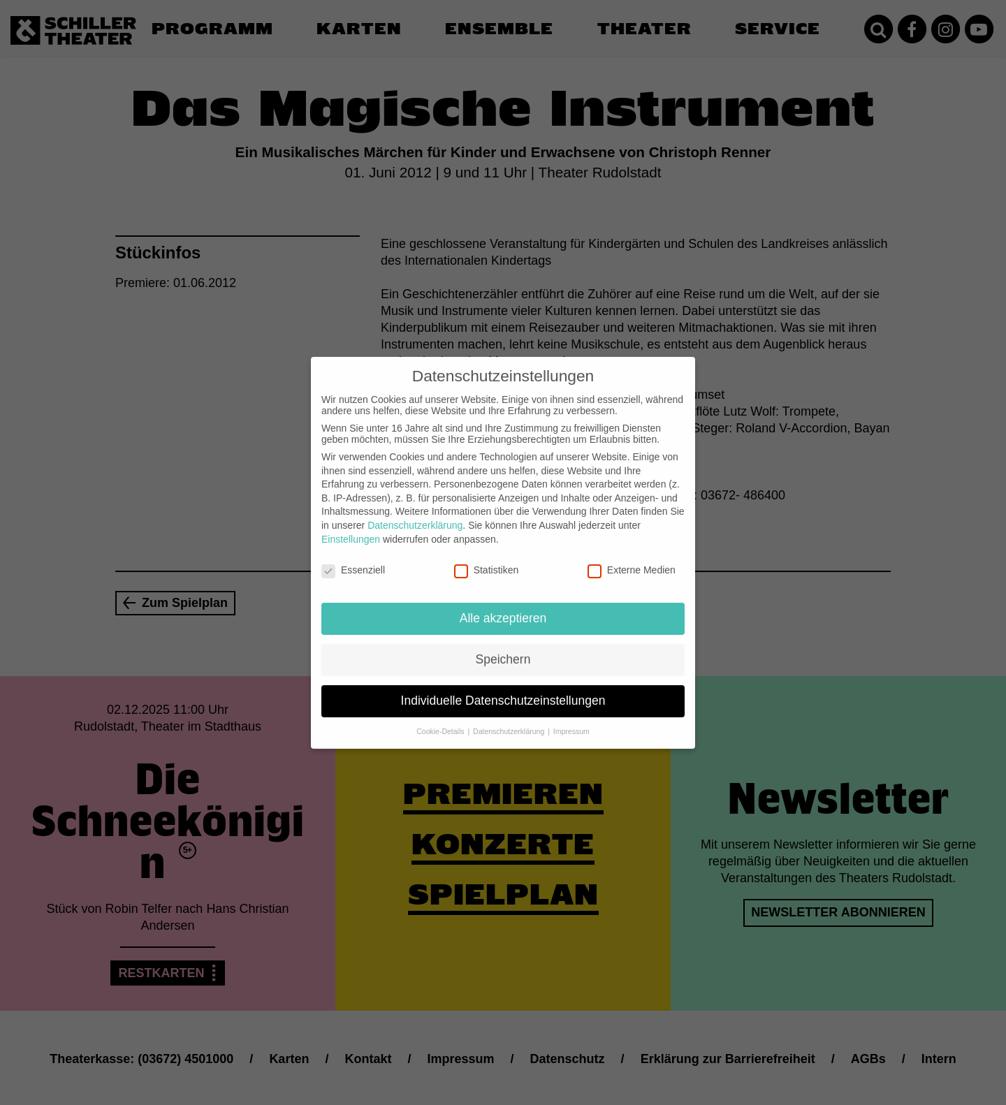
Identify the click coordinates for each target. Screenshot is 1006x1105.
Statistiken (486, 558)
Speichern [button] (503, 648)
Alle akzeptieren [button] (503, 607)
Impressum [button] (571, 720)
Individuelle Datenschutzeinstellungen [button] (503, 689)
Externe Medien (632, 558)
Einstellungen (350, 527)
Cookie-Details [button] (441, 720)
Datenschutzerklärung (414, 514)
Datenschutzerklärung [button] (509, 720)
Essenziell (353, 558)
